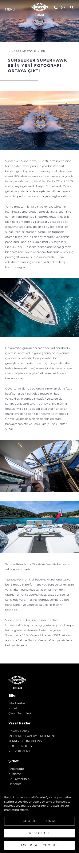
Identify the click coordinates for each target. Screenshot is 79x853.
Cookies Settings (39, 821)
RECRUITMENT (19, 751)
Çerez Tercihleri (19, 713)
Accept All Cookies (40, 845)
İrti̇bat (12, 708)
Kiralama (14, 774)
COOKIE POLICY (20, 746)
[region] (39, 819)
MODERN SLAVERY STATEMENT (32, 736)
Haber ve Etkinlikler (26, 51)
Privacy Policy (18, 731)
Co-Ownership (18, 779)
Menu (10, 9)
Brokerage (16, 769)
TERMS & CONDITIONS (25, 741)
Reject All (39, 833)
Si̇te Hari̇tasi (17, 703)
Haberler (14, 784)
